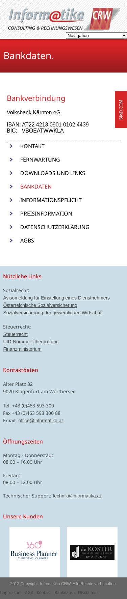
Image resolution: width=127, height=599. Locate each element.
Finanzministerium (22, 349)
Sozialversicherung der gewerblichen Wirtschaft (53, 312)
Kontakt (32, 146)
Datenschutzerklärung (55, 227)
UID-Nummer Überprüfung (30, 341)
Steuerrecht (15, 334)
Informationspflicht (51, 200)
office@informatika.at (40, 420)
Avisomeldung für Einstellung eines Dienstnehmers (56, 298)
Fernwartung (40, 159)
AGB (29, 592)
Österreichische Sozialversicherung (40, 305)
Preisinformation (46, 213)
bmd (121, 109)
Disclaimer (88, 592)
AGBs (27, 240)
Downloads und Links (52, 173)
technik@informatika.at (77, 495)
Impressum (11, 592)
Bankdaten (36, 186)
